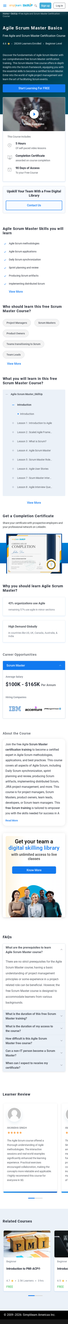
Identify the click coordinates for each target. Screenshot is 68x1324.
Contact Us (34, 205)
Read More (11, 820)
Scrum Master (16, 665)
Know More (34, 870)
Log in (59, 5)
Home (6, 13)
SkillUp (14, 13)
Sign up (45, 5)
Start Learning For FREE (34, 88)
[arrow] (34, 394)
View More (16, 291)
